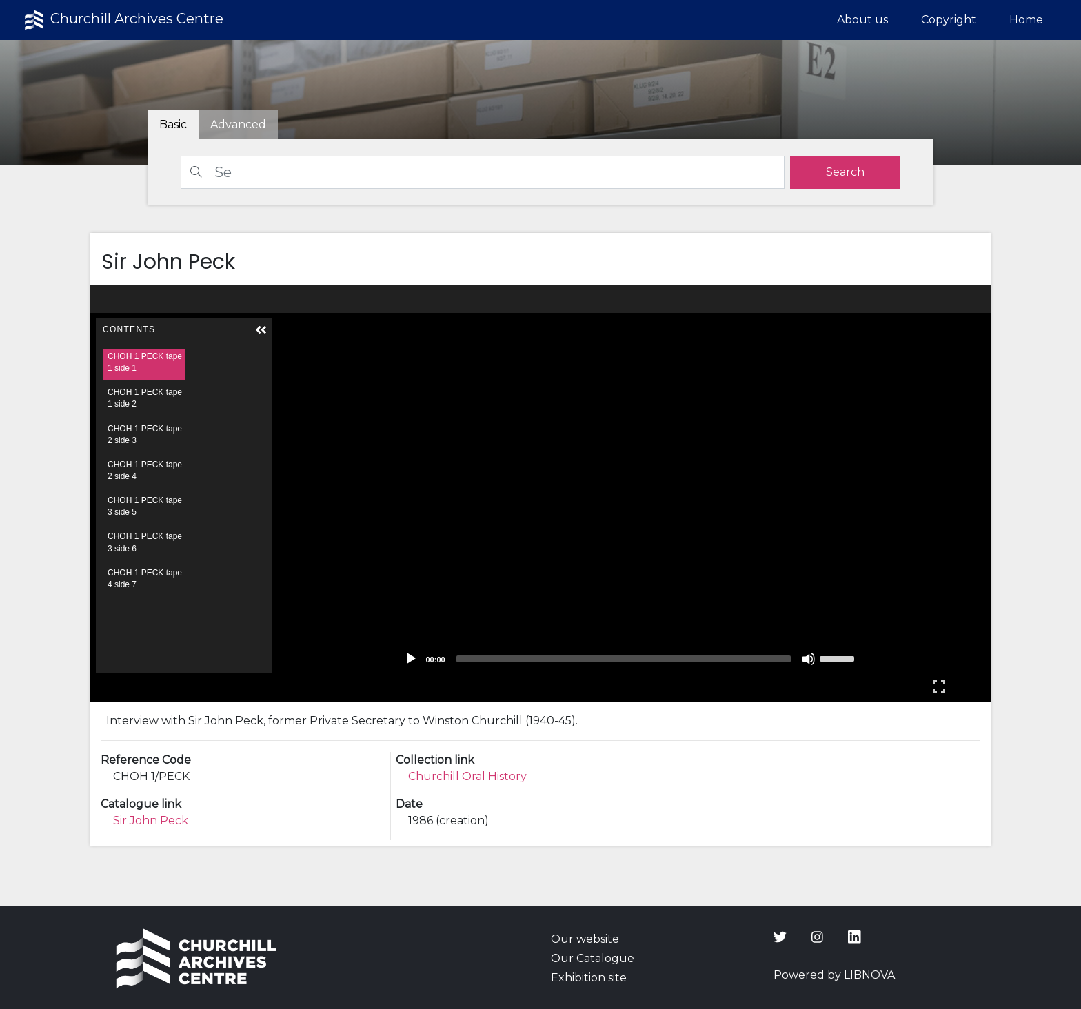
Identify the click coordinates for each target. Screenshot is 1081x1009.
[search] (845, 172)
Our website (585, 939)
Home (1026, 19)
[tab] (238, 124)
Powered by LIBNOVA (834, 974)
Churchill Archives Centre (122, 20)
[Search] (483, 172)
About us (862, 19)
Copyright (948, 19)
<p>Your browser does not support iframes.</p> (540, 493)
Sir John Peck (150, 820)
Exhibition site (589, 977)
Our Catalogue (592, 958)
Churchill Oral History (467, 776)
